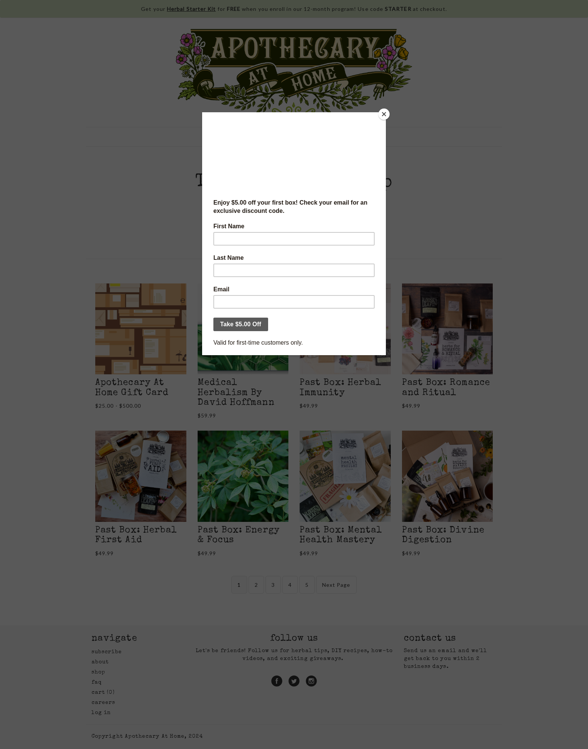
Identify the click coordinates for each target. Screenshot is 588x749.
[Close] (384, 114)
